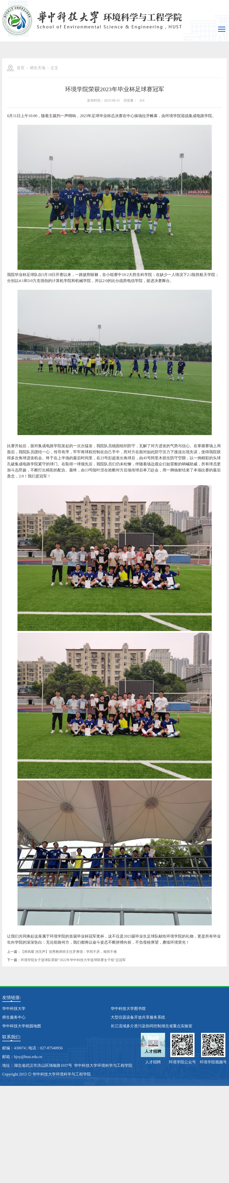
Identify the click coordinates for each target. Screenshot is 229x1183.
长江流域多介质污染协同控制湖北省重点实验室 (151, 1026)
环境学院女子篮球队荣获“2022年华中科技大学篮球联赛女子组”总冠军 (73, 989)
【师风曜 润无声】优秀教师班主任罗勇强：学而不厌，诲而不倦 (69, 981)
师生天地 (37, 97)
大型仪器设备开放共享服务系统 (138, 1017)
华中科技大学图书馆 (128, 1008)
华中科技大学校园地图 (21, 1026)
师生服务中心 (13, 1017)
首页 (21, 97)
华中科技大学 (13, 1008)
